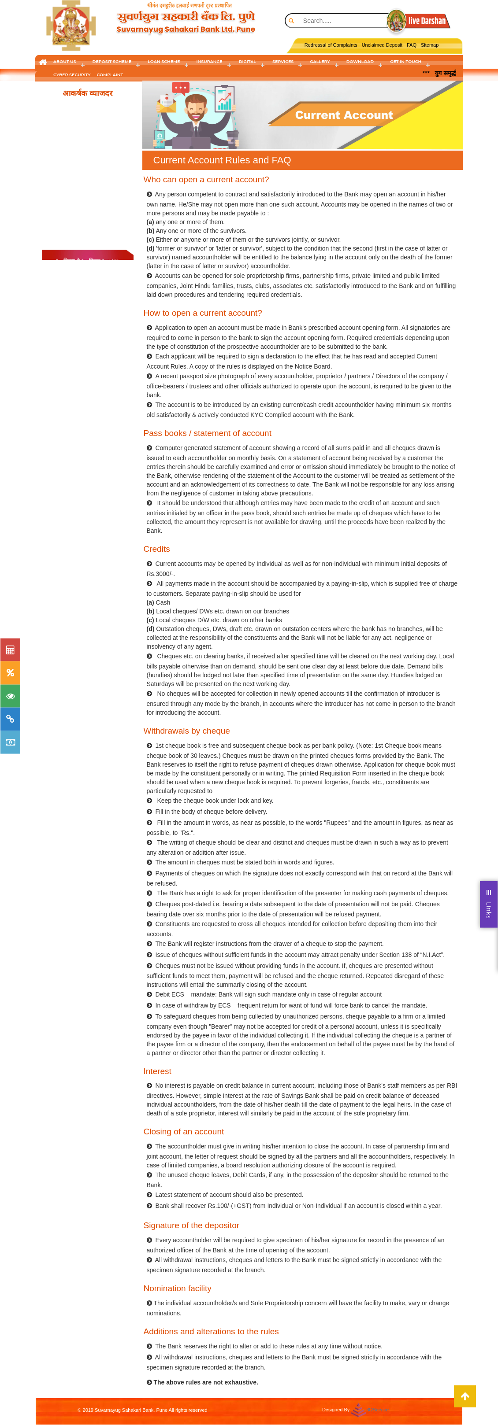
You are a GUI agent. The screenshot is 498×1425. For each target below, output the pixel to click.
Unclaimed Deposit (382, 45)
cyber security (72, 74)
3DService (377, 1409)
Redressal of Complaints (331, 45)
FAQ (411, 45)
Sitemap (430, 45)
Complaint (110, 74)
